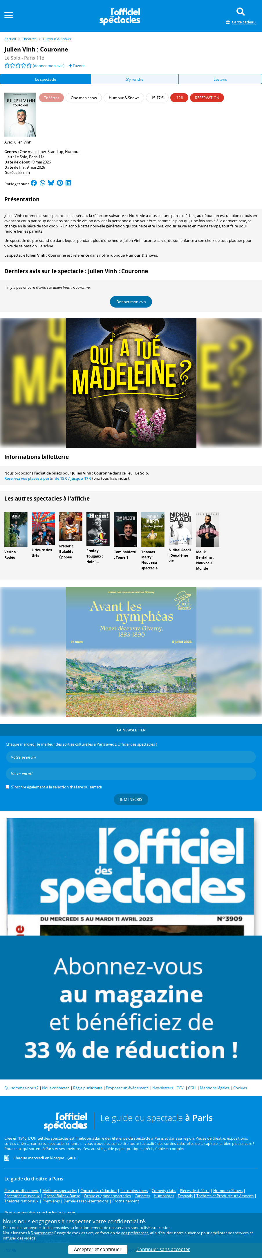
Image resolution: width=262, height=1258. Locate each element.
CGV (180, 1087)
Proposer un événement (127, 1087)
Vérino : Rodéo (10, 554)
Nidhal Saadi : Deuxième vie (180, 555)
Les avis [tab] (220, 79)
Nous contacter (55, 1087)
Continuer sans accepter (163, 1249)
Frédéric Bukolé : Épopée (66, 552)
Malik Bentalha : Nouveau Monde (205, 560)
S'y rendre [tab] (134, 79)
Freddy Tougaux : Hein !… (94, 556)
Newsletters (162, 1087)
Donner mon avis (131, 301)
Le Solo (21, 156)
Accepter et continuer (98, 1249)
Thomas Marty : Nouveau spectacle (149, 560)
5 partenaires (42, 1232)
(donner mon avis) (48, 65)
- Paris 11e (24, 58)
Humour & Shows (141, 255)
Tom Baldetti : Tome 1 (125, 554)
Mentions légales (214, 1087)
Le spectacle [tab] (45, 79)
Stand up (55, 151)
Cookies (240, 1087)
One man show (33, 151)
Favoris (77, 65)
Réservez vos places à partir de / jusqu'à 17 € (47, 478)
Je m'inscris (131, 799)
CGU (192, 1087)
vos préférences (134, 1232)
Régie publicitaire (87, 1087)
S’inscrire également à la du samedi (56, 787)
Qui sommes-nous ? (21, 1087)
